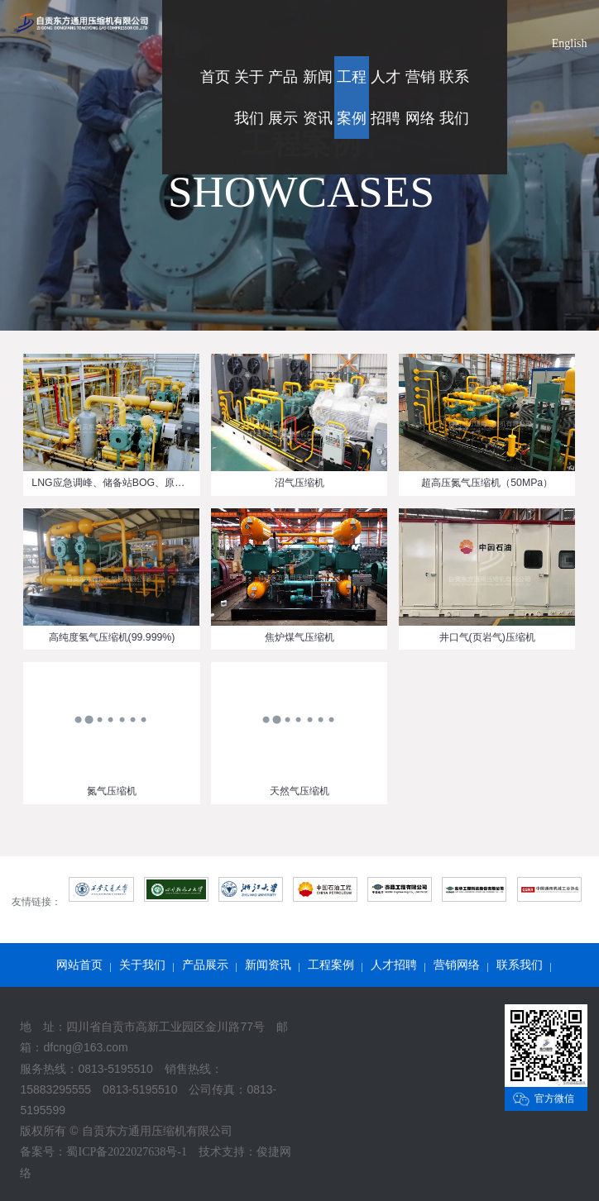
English (569, 43)
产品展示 (205, 965)
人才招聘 (394, 965)
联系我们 (519, 965)
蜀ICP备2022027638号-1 (126, 1152)
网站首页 (79, 965)
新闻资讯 (268, 965)
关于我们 (142, 965)
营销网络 (457, 965)
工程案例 (331, 965)
